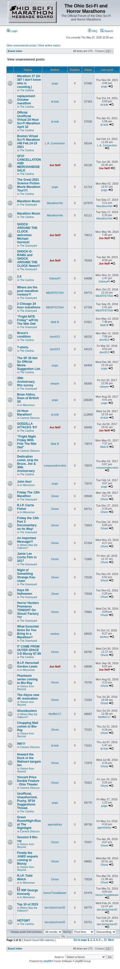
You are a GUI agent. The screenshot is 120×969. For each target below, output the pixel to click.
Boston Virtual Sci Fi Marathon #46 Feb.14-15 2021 (28, 141)
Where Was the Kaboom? (27, 546)
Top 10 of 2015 (27, 904)
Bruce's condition (24, 334)
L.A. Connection (55, 143)
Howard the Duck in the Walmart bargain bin (29, 760)
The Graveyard (28, 204)
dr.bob (55, 101)
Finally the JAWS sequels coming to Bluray (27, 858)
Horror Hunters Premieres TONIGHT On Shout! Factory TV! (28, 610)
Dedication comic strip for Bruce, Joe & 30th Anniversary (27, 464)
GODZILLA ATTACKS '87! (27, 425)
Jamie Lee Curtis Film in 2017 (27, 557)
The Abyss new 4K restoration (28, 696)
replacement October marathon (26, 99)
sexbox (54, 633)
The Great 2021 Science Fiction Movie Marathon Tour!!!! (28, 185)
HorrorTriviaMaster (54, 892)
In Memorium (27, 405)
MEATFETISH (55, 292)
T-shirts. (23, 347)
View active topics (49, 45)
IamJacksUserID (55, 907)
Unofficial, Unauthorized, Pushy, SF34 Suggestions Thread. (27, 801)
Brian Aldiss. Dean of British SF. (28, 398)
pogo (55, 83)
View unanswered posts (21, 45)
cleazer (54, 383)
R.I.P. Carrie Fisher (25, 507)
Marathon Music (28, 201)
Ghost (55, 496)
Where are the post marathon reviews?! (27, 291)
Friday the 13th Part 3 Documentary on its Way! (28, 523)
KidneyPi (54, 278)
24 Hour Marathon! (24, 412)
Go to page (80, 939)
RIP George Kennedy (27, 892)
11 (105, 939)
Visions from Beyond (25, 688)
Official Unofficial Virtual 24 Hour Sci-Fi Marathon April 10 (28, 120)
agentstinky (55, 824)
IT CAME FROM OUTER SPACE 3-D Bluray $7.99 (29, 650)
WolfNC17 (54, 713)
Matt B (55, 322)
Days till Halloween (24, 591)
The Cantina (27, 90)
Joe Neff (54, 165)
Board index (15, 51)
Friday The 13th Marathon (28, 494)
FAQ (92, 31)
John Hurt (24, 481)
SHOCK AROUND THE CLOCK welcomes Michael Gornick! (27, 233)
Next (111, 939)
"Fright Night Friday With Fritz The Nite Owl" (26, 442)
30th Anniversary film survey (26, 381)
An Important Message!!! (26, 539)
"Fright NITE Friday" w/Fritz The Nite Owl (27, 320)
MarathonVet (55, 203)
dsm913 (55, 336)
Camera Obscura (29, 418)
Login (12, 31)
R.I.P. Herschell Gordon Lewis (28, 664)
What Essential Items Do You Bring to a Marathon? (28, 632)
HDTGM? (23, 920)
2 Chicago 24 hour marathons (28, 305)
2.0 (19, 276)
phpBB (47, 961)
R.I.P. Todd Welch (24, 877)
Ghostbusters (27, 711)
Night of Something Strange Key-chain (26, 575)
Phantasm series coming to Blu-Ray (27, 679)
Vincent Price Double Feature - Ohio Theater (28, 780)
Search (106, 31)
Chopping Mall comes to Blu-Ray (27, 726)
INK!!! (21, 743)
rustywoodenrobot (55, 465)
